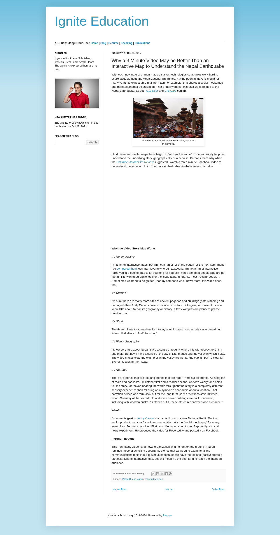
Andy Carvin (146, 418)
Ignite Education (102, 21)
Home (94, 43)
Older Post (218, 489)
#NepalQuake (129, 479)
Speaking (126, 43)
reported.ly (150, 479)
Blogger (167, 515)
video (160, 479)
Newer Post (119, 489)
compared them (127, 268)
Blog (103, 43)
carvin (140, 479)
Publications (142, 43)
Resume (113, 43)
